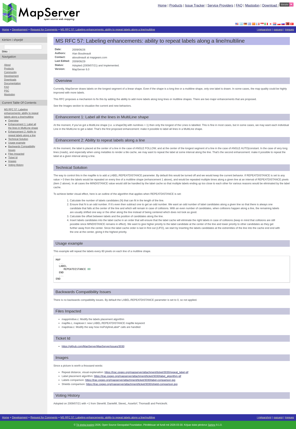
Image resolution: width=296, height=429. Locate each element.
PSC (6, 90)
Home (162, 5)
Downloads (10, 79)
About (7, 64)
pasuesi (278, 29)
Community (10, 72)
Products (175, 5)
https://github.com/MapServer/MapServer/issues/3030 (93, 346)
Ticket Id (12, 157)
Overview (13, 120)
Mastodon (252, 5)
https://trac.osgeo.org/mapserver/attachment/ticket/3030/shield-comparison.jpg (132, 384)
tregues (289, 29)
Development (19, 29)
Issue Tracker (195, 5)
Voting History (15, 165)
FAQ (239, 5)
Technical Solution (18, 139)
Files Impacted (16, 153)
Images (12, 161)
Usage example (16, 142)
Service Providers (220, 5)
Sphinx (211, 424)
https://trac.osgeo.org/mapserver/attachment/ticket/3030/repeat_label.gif (146, 372)
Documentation (12, 83)
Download (270, 5)
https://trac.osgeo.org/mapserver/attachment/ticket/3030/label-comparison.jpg (130, 380)
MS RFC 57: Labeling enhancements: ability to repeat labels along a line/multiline (107, 29)
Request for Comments (44, 29)
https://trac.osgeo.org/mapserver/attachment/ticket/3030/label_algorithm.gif (137, 376)
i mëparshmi (264, 29)
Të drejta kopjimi (85, 424)
